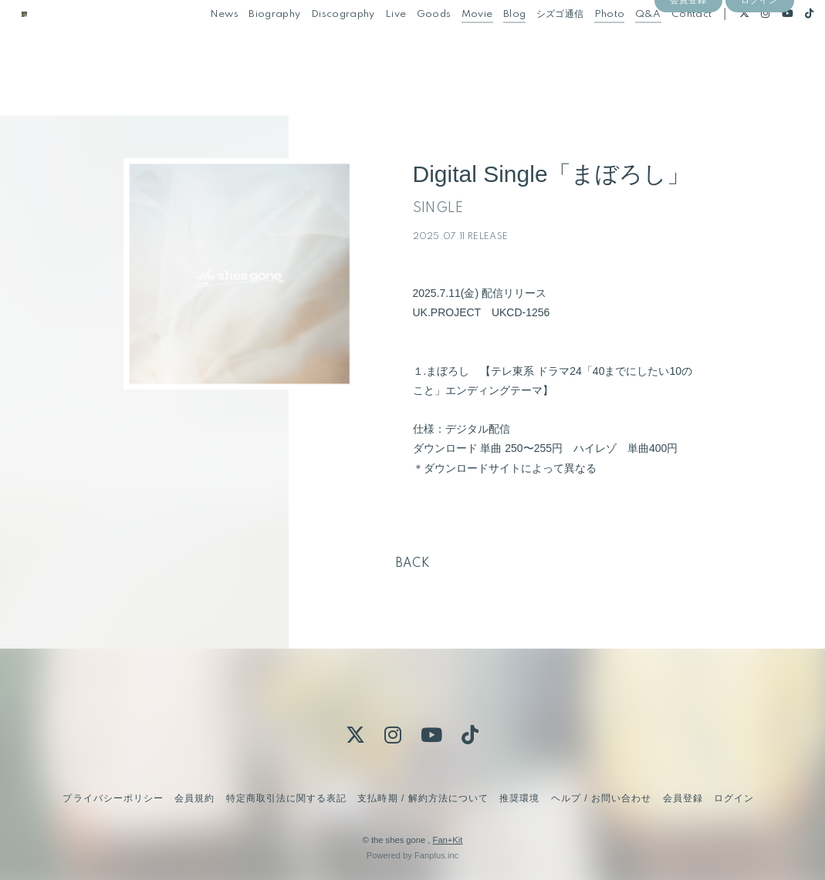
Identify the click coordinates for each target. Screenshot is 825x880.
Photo (587, 45)
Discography (321, 45)
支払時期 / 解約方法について (423, 798)
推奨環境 (519, 798)
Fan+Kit (448, 840)
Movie (455, 45)
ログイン (759, 71)
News (202, 45)
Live (373, 45)
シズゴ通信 (538, 45)
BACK (413, 564)
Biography (253, 45)
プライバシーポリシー (113, 798)
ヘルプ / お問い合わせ (601, 798)
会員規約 (194, 798)
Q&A (626, 45)
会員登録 (688, 71)
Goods (411, 45)
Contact (670, 45)
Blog (492, 45)
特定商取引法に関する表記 (286, 798)
